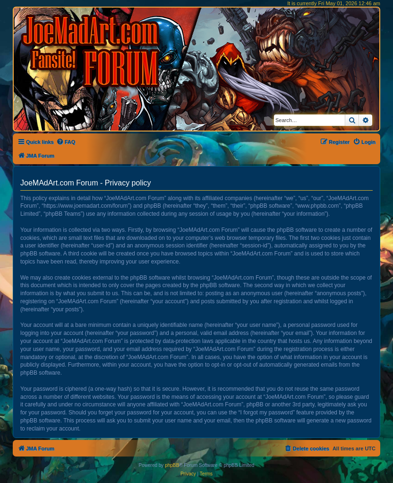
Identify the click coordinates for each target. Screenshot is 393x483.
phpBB (172, 465)
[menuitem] (66, 142)
